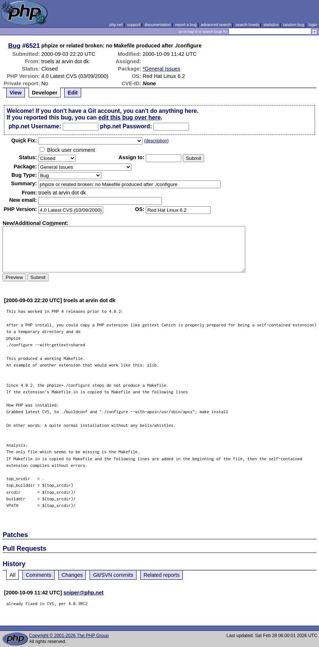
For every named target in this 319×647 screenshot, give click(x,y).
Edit (72, 93)
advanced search (216, 24)
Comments (38, 575)
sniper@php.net (84, 593)
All (12, 575)
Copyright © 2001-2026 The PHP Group (69, 635)
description (156, 140)
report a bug (185, 24)
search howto (247, 24)
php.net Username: (34, 126)
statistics (271, 24)
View (16, 93)
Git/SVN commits (113, 575)
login (313, 24)
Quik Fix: (24, 140)
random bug (293, 24)
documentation (158, 24)
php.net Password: (126, 126)
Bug (14, 45)
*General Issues (161, 69)
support (133, 24)
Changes (72, 575)
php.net (116, 24)
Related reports (162, 575)
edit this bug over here (129, 117)
